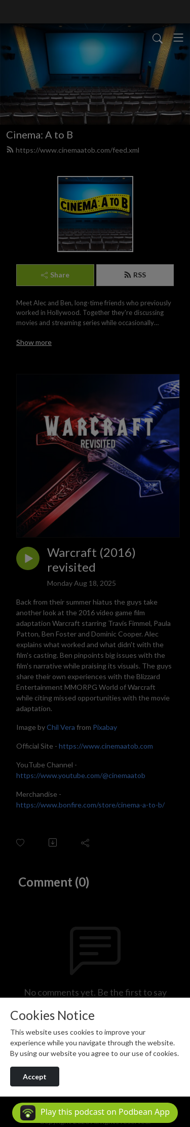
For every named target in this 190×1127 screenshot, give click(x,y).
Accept (35, 1076)
